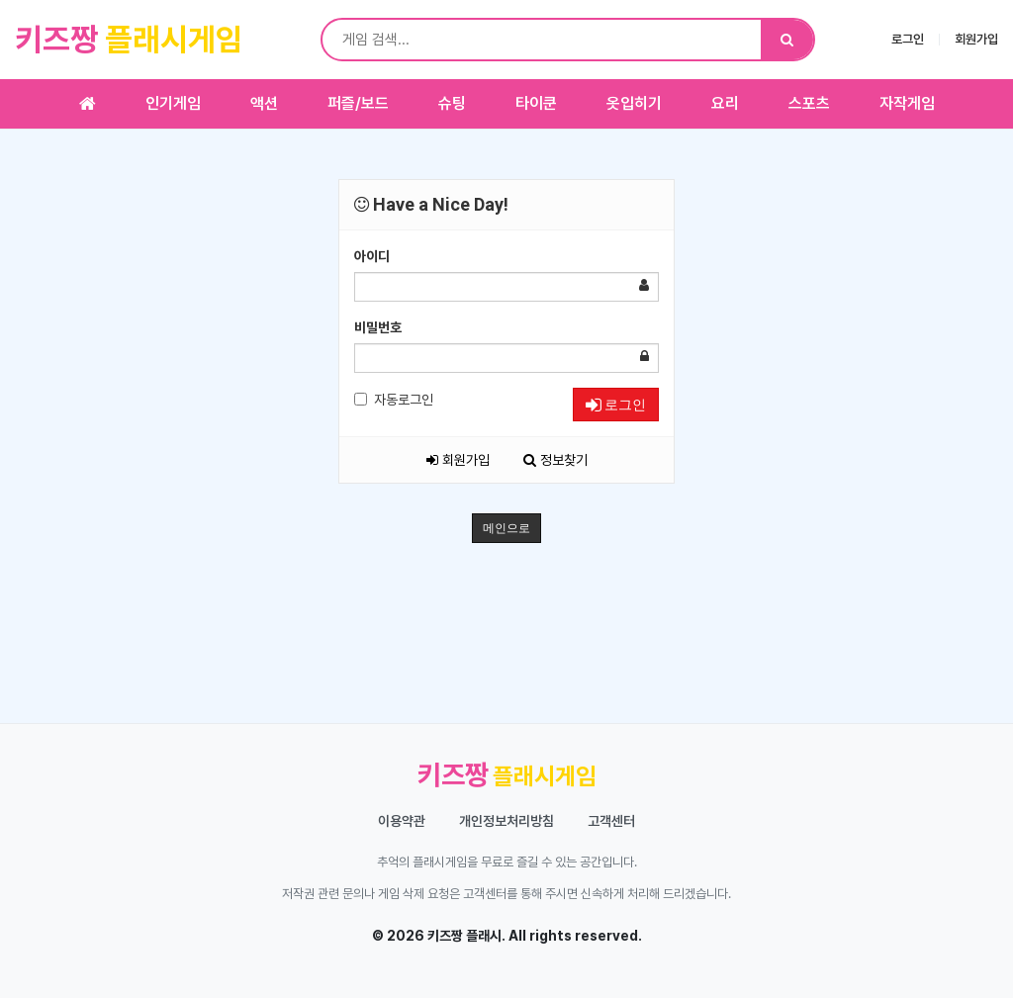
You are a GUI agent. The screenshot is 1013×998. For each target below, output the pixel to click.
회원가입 (976, 39)
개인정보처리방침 (506, 821)
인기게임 (173, 103)
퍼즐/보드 (358, 103)
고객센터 (611, 821)
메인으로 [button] (506, 528)
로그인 (907, 39)
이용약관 (401, 821)
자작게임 (907, 103)
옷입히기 (634, 103)
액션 (264, 103)
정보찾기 (555, 460)
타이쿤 (536, 103)
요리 (725, 103)
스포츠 (809, 103)
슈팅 (452, 103)
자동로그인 (393, 400)
